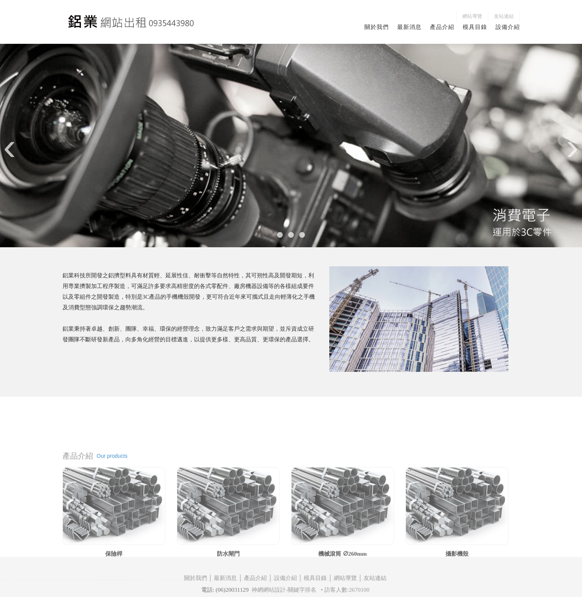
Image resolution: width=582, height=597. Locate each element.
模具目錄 (475, 27)
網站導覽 (472, 16)
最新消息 (409, 27)
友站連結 (504, 16)
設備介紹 (507, 27)
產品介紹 (442, 27)
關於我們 (376, 27)
